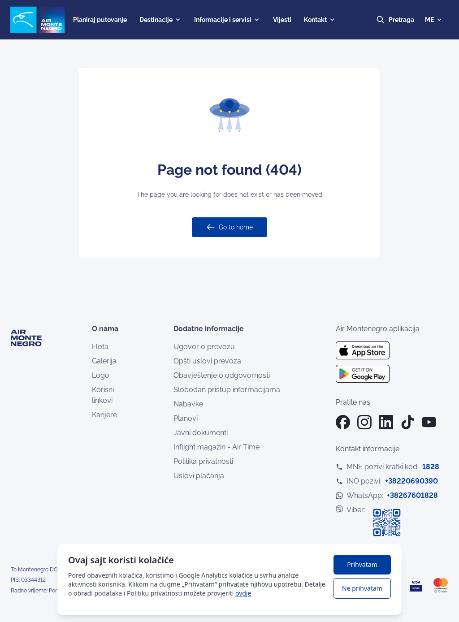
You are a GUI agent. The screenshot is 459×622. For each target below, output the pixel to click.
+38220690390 (411, 481)
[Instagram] (364, 422)
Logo (100, 375)
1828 (430, 466)
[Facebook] (343, 422)
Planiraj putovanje (100, 19)
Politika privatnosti (203, 461)
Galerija (104, 361)
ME (434, 19)
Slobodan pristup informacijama (226, 389)
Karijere (104, 414)
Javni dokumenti (200, 432)
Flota (100, 346)
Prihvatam (362, 564)
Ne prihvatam (362, 588)
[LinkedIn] (386, 422)
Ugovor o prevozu (204, 346)
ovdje (243, 593)
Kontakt (320, 19)
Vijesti (282, 19)
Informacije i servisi (227, 19)
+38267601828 (412, 495)
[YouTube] (429, 422)
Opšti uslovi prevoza (207, 361)
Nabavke (188, 404)
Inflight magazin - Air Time (216, 447)
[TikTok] (407, 422)
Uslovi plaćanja (198, 475)
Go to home (229, 227)
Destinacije (160, 19)
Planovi (185, 418)
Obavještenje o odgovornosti (221, 375)
